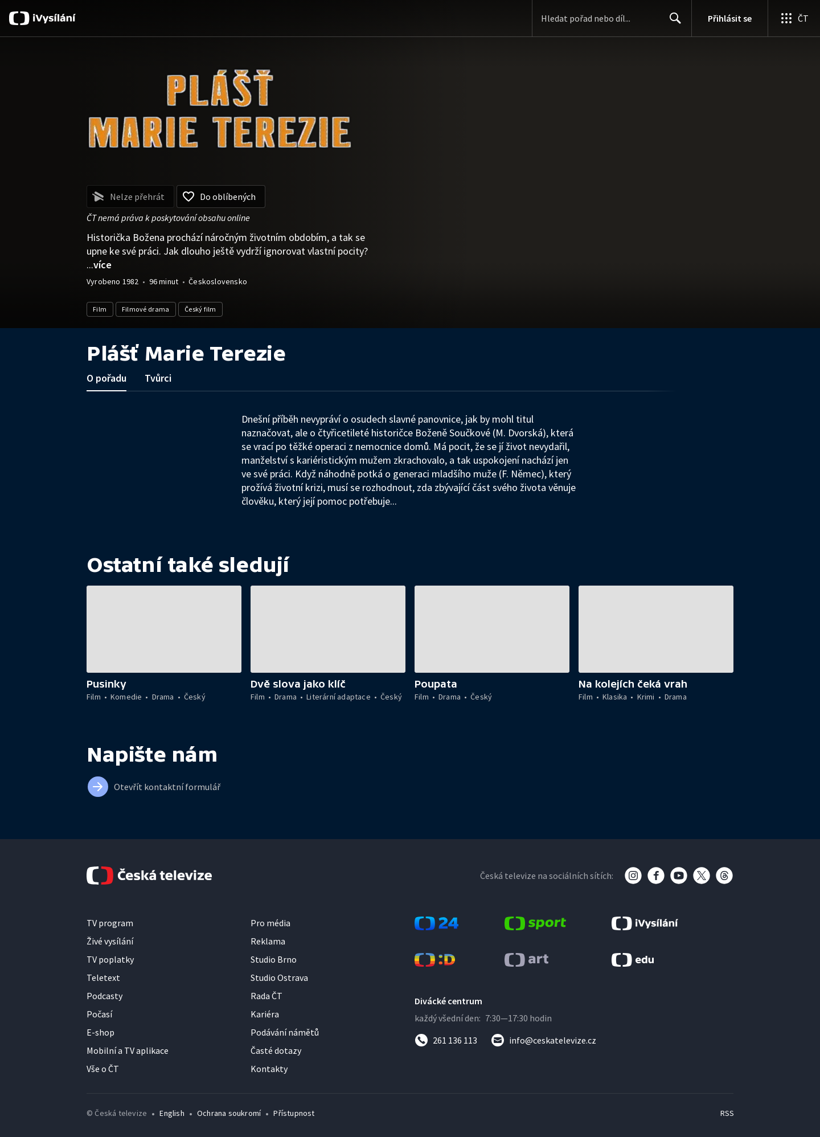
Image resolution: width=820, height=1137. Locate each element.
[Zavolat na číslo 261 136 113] (446, 1040)
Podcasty (104, 995)
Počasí (99, 1014)
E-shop (100, 1032)
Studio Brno (274, 959)
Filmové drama (146, 309)
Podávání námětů (285, 1032)
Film (100, 309)
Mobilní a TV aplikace (128, 1050)
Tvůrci (158, 378)
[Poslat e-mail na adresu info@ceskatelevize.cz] (543, 1040)
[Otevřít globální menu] (794, 18)
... (99, 264)
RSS (727, 1113)
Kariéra (265, 1014)
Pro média (270, 923)
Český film (200, 309)
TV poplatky (110, 959)
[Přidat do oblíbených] (221, 196)
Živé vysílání (110, 941)
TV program (110, 923)
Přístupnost (293, 1113)
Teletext (103, 977)
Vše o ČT (103, 1068)
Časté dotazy (276, 1050)
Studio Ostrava (279, 977)
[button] (164, 629)
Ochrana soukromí (229, 1113)
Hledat (672, 22)
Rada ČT (266, 995)
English (171, 1113)
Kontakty (269, 1068)
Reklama (268, 941)
